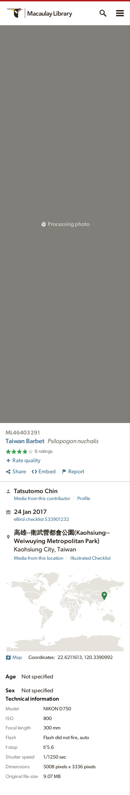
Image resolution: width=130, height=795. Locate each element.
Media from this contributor (42, 498)
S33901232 (41, 519)
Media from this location (38, 558)
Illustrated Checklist (90, 558)
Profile (83, 498)
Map (14, 657)
